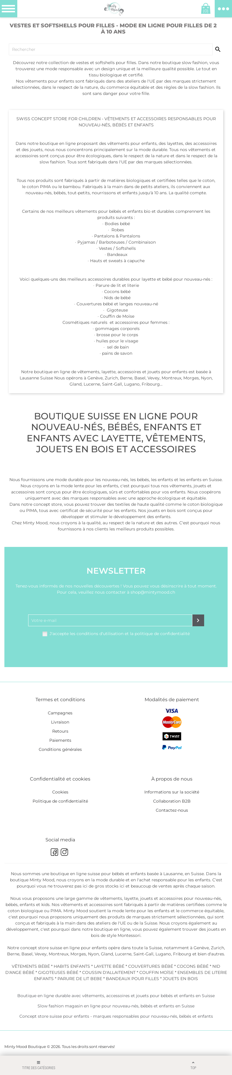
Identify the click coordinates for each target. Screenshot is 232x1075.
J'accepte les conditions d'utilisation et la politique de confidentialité (120, 633)
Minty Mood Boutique (25, 1046)
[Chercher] (111, 49)
